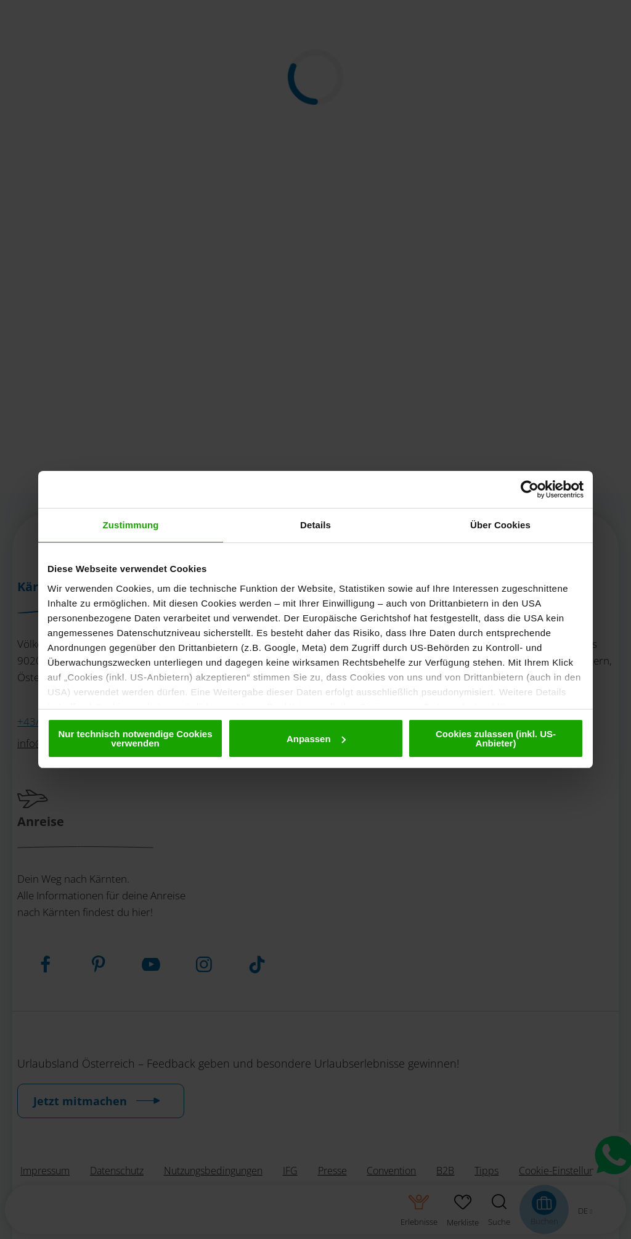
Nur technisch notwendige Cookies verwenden (135, 738)
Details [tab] (315, 525)
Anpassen (316, 739)
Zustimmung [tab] (131, 525)
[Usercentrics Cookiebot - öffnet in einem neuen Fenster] (530, 489)
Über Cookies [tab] (500, 525)
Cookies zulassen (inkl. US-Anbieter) (496, 738)
